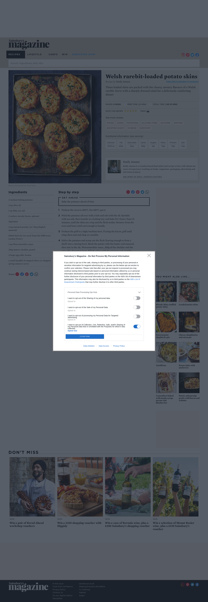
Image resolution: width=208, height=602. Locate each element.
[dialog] (104, 301)
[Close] (149, 256)
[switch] (136, 298)
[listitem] (104, 292)
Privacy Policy (119, 346)
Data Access (104, 346)
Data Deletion (89, 346)
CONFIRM (85, 336)
